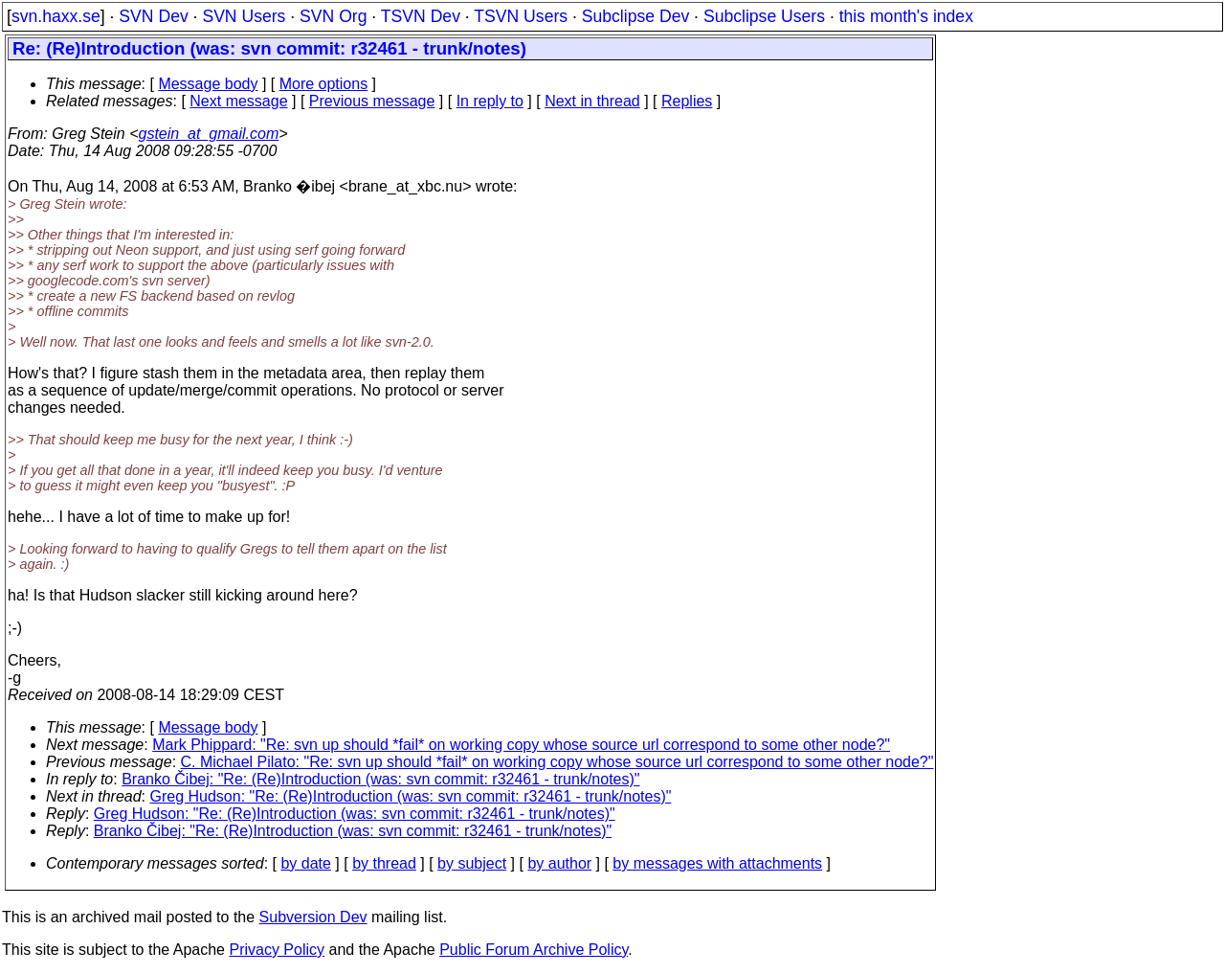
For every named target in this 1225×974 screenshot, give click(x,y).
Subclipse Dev (635, 16)
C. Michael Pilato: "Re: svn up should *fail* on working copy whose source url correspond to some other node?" (557, 762)
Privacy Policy (276, 949)
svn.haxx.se (55, 16)
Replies (686, 101)
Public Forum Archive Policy (533, 949)
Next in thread (592, 101)
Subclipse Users (764, 16)
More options (323, 84)
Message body (207, 84)
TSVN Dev (420, 16)
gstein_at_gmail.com (209, 133)
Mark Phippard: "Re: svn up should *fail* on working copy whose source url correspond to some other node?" (521, 744)
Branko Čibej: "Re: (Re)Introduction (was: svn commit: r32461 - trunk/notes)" (380, 779)
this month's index (906, 16)
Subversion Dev (313, 917)
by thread (384, 863)
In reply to (490, 101)
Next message (238, 101)
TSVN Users (521, 16)
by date (305, 863)
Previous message (372, 101)
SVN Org (333, 16)
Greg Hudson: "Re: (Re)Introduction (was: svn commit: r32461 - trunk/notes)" (411, 796)
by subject (471, 863)
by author (559, 863)
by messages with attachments (717, 863)
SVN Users (243, 16)
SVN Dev (153, 16)
